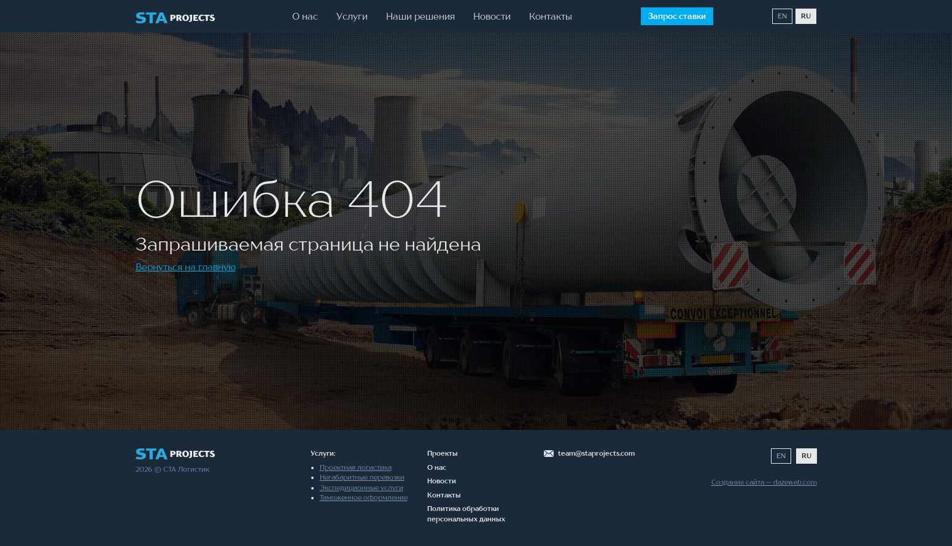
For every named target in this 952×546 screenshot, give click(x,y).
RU (806, 16)
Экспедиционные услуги (361, 487)
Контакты (550, 15)
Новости (492, 15)
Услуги (352, 15)
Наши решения (420, 15)
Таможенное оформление (364, 497)
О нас (305, 15)
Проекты (442, 453)
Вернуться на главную (186, 266)
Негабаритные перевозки (362, 477)
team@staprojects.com (596, 453)
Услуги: (323, 453)
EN (782, 16)
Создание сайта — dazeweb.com (764, 482)
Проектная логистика (356, 467)
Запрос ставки (677, 16)
